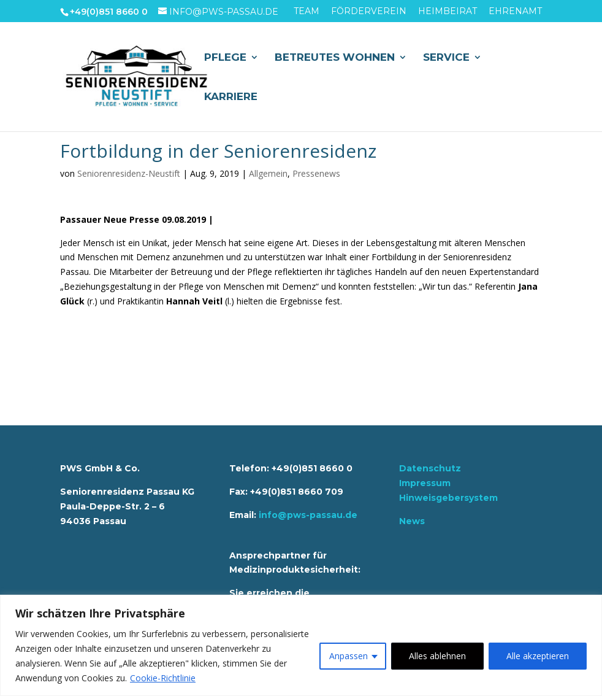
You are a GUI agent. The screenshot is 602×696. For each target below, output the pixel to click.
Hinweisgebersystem (448, 497)
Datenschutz (430, 468)
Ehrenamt (515, 12)
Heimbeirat (447, 12)
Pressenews (316, 173)
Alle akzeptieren (537, 656)
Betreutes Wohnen (335, 58)
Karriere (230, 97)
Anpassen (348, 656)
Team (306, 12)
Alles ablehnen (437, 656)
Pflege (225, 58)
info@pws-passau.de (308, 514)
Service (446, 58)
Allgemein (268, 173)
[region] (301, 645)
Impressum (425, 483)
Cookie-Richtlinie (163, 678)
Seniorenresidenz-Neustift (128, 173)
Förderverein (368, 12)
